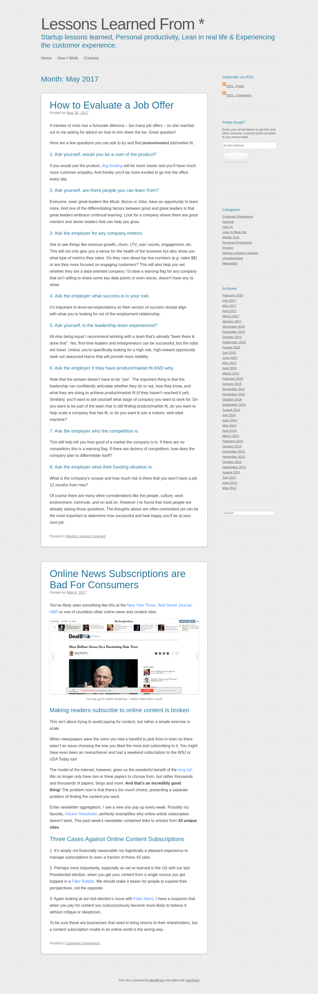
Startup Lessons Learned (86, 536)
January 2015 (232, 384)
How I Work (68, 58)
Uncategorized (232, 258)
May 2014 (229, 425)
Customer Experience (83, 943)
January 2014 (232, 446)
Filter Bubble (83, 881)
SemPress (192, 980)
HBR (54, 612)
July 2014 (229, 415)
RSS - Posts (233, 86)
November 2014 (233, 394)
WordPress (157, 980)
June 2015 (229, 358)
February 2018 (232, 295)
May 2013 (229, 488)
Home (46, 58)
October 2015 (232, 337)
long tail (185, 770)
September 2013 (234, 467)
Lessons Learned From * (122, 24)
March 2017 (230, 316)
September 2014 (234, 405)
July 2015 (229, 352)
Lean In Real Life (234, 232)
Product (227, 248)
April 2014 (229, 431)
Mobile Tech (230, 237)
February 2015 (232, 378)
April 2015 (229, 368)
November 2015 (233, 332)
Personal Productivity (237, 242)
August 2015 (231, 347)
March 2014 (230, 436)
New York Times (141, 605)
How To (227, 227)
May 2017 (229, 306)
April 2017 (229, 311)
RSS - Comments (236, 95)
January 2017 (232, 321)
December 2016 (233, 326)
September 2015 (234, 342)
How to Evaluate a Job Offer (112, 105)
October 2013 (232, 462)
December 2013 (233, 451)
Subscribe (236, 157)
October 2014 (232, 399)
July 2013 (229, 477)
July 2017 (229, 300)
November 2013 (233, 457)
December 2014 (233, 389)
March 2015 (230, 373)
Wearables (230, 263)
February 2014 (232, 441)
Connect (91, 58)
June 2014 (229, 420)
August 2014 (231, 410)
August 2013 (231, 472)
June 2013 (229, 483)
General (228, 222)
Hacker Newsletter (81, 814)
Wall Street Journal (174, 605)
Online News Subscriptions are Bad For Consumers (118, 579)
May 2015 (229, 363)
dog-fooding (112, 166)
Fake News (144, 899)
